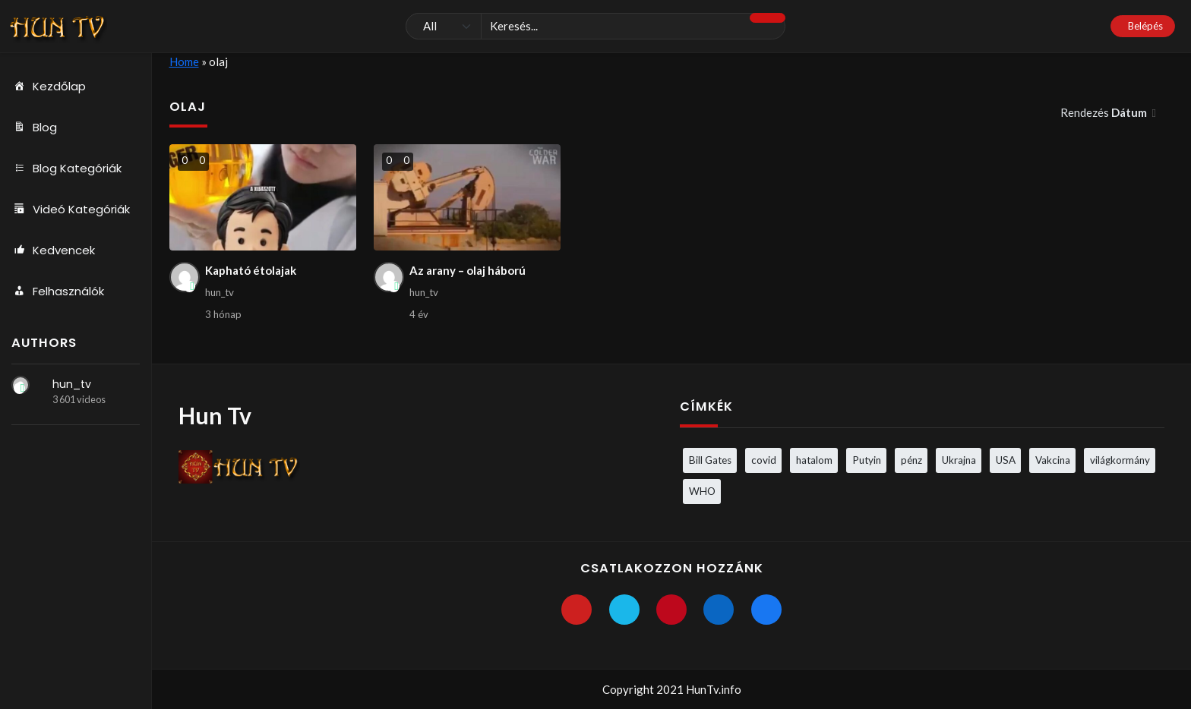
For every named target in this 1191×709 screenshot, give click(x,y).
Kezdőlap (48, 86)
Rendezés (1104, 112)
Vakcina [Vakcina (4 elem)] (1052, 460)
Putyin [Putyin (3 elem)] (866, 460)
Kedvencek (53, 250)
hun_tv (71, 384)
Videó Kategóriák (70, 209)
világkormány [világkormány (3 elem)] (1120, 460)
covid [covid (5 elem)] (763, 460)
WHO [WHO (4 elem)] (702, 491)
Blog (34, 127)
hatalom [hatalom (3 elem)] (814, 460)
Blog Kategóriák (66, 168)
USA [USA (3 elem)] (1006, 460)
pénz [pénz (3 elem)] (911, 460)
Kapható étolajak (250, 270)
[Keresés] (595, 26)
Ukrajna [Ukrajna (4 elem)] (959, 460)
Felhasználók (57, 291)
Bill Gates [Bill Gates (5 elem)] (710, 460)
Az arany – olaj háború (467, 270)
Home (184, 61)
